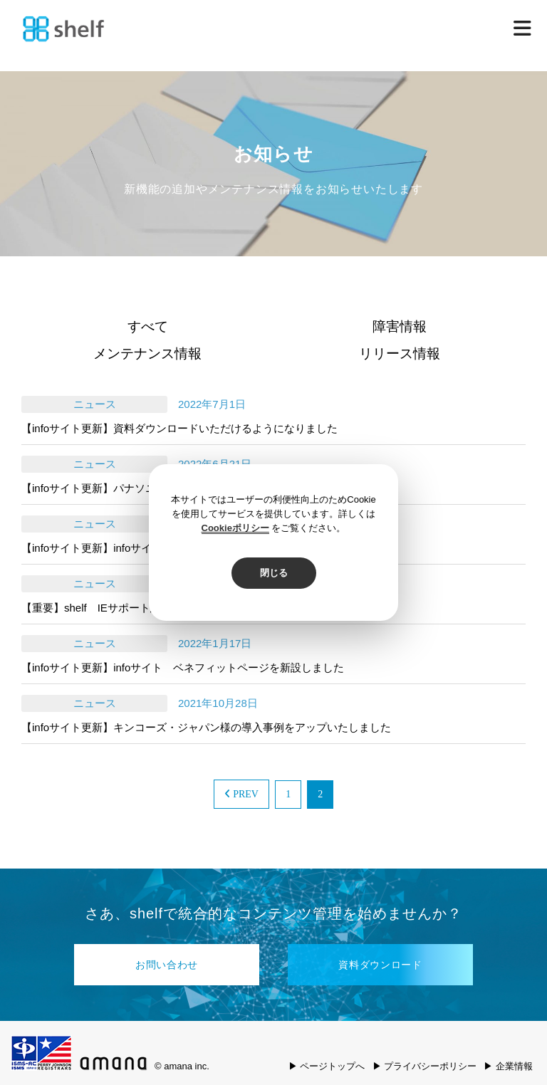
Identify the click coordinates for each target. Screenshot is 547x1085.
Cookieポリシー (235, 528)
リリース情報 (399, 353)
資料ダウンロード (380, 964)
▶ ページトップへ (326, 1066)
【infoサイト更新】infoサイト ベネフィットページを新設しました (182, 667)
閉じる (274, 572)
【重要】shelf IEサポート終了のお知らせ (123, 608)
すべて (147, 326)
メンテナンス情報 (147, 353)
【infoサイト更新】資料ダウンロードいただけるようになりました (179, 428)
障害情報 (400, 326)
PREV (241, 794)
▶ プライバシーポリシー (425, 1066)
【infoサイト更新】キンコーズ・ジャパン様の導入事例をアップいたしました (206, 727)
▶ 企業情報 (508, 1066)
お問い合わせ (166, 964)
